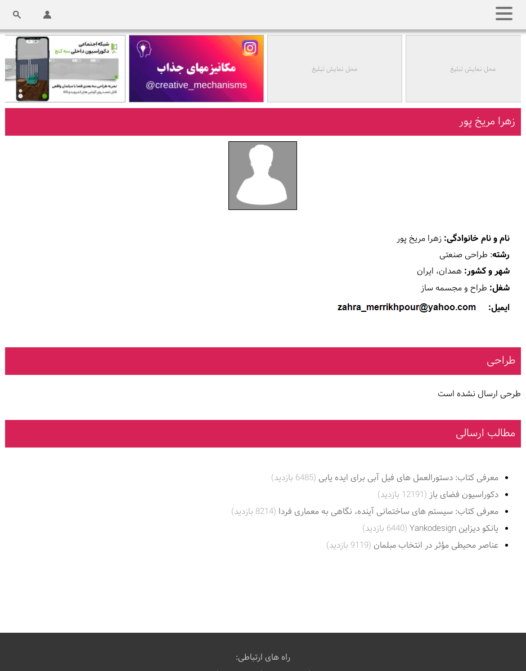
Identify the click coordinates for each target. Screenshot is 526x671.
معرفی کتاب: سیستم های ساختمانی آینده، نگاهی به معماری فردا (364, 511)
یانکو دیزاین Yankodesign (430, 528)
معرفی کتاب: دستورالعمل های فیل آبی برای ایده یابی (384, 477)
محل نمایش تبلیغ (335, 69)
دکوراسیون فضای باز (437, 494)
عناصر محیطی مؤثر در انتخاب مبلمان (412, 545)
